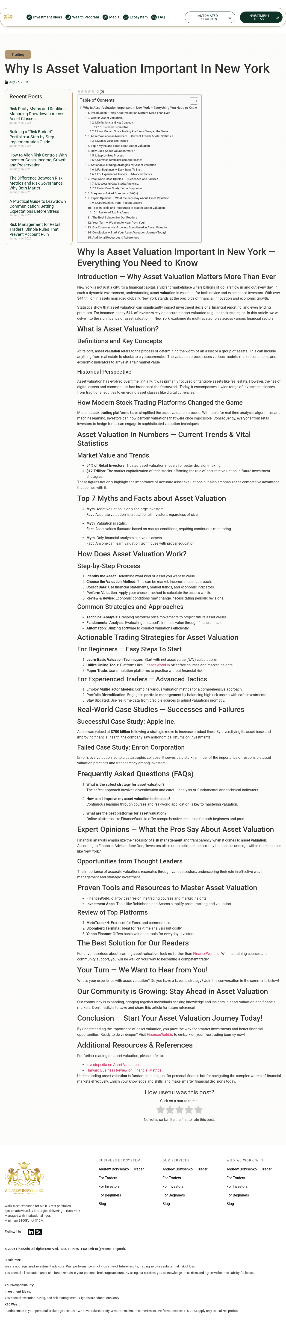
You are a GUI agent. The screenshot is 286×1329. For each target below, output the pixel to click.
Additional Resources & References (115, 237)
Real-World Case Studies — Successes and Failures (124, 179)
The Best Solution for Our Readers (114, 217)
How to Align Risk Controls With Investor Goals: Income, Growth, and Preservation (38, 160)
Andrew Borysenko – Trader (121, 1169)
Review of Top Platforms (114, 212)
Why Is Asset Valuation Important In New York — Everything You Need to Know (140, 108)
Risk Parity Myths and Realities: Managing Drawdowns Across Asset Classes (37, 113)
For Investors (109, 1186)
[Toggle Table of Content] (191, 101)
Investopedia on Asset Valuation (112, 1065)
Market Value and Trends (112, 140)
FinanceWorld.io (157, 665)
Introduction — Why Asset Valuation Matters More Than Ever (130, 113)
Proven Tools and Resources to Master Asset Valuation (128, 208)
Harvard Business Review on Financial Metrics (123, 1070)
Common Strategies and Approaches (119, 160)
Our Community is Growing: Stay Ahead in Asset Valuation (130, 227)
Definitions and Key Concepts (115, 122)
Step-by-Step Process (110, 155)
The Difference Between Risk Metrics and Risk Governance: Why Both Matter (36, 183)
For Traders (108, 1178)
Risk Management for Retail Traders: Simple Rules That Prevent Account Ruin (34, 229)
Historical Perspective (115, 127)
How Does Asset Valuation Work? (113, 151)
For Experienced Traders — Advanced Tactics (124, 174)
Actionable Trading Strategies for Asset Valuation (123, 165)
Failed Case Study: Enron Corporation (120, 188)
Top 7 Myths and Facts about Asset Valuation (120, 146)
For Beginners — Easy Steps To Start (119, 169)
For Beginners (110, 1195)
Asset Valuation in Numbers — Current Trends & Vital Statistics (132, 136)
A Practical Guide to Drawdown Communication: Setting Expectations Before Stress (37, 206)
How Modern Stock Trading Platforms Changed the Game (132, 131)
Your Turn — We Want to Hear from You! (118, 222)
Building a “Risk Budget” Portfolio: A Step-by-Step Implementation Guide (31, 136)
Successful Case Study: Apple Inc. (118, 183)
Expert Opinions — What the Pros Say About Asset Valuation (130, 198)
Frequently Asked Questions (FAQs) (114, 193)
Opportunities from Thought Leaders (119, 202)
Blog (102, 1204)
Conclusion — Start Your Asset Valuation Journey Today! (129, 232)
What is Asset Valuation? (107, 118)
